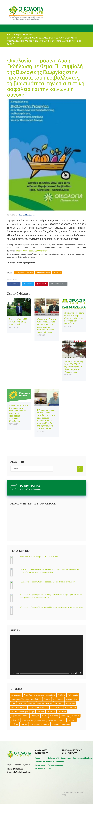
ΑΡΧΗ (9, 35)
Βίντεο (37, 758)
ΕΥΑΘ (13, 703)
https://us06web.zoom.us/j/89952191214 (32, 251)
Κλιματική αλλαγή (41, 707)
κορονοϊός (71, 720)
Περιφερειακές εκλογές (20, 716)
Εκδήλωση (22, 703)
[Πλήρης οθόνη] (80, 673)
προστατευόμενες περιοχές (39, 724)
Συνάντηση (54, 716)
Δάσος (60, 699)
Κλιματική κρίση (56, 707)
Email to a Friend (58, 284)
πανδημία (15, 724)
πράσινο (24, 724)
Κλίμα (31, 707)
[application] (46, 655)
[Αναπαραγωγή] (13, 673)
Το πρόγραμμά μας (55, 765)
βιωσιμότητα (20, 273)
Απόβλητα (61, 695)
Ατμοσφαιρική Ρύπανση (20, 699)
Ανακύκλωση (39, 695)
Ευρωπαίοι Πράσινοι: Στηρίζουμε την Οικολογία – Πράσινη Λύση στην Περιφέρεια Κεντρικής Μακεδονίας (18, 413)
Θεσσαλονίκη (70, 703)
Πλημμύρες (35, 716)
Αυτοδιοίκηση (36, 699)
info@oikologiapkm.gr (22, 761)
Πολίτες (44, 716)
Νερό (32, 712)
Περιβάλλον (57, 273)
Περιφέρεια (62, 712)
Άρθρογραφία (16, 695)
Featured (22, 215)
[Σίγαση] (76, 673)
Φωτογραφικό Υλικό (43, 768)
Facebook (14, 284)
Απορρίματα (50, 695)
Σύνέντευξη (65, 716)
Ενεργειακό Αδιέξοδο (44, 703)
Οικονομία (40, 712)
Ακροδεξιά (28, 695)
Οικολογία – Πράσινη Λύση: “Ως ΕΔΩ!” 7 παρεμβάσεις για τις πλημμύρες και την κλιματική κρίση (73, 366)
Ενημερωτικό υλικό (42, 761)
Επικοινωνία (40, 765)
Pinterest (41, 284)
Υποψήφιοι (75, 716)
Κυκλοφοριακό (70, 707)
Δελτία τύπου (28, 35)
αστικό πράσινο (27, 720)
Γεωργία (30, 273)
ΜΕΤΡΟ (14, 712)
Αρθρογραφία (73, 695)
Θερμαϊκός (59, 703)
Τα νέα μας (17, 35)
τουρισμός (55, 724)
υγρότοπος (66, 724)
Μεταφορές (23, 712)
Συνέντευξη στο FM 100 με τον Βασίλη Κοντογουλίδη (18, 321)
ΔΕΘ (54, 699)
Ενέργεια (31, 703)
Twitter (28, 284)
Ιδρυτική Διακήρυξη (56, 761)
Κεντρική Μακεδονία (43, 273)
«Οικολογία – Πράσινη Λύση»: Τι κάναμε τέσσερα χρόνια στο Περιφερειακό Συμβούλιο (74, 318)
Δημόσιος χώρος (72, 699)
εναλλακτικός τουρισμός (56, 720)
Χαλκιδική (15, 720)
